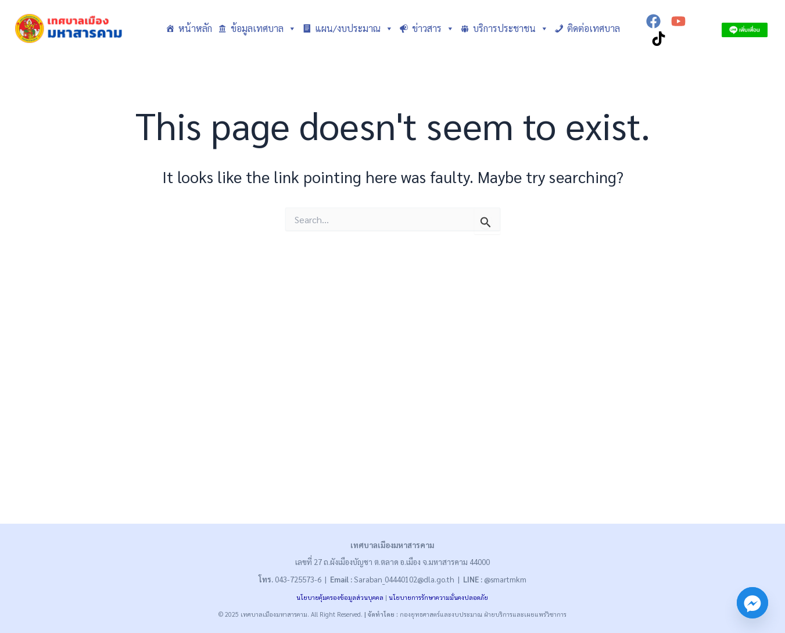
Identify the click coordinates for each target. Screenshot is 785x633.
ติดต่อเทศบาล (593, 28)
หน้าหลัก (195, 28)
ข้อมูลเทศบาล (263, 28)
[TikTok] (658, 38)
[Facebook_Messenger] (752, 602)
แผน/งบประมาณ (354, 28)
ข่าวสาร (433, 28)
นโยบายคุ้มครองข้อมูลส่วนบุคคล (339, 597)
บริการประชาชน (511, 28)
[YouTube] (678, 21)
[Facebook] (653, 21)
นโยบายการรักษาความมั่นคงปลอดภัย (438, 597)
